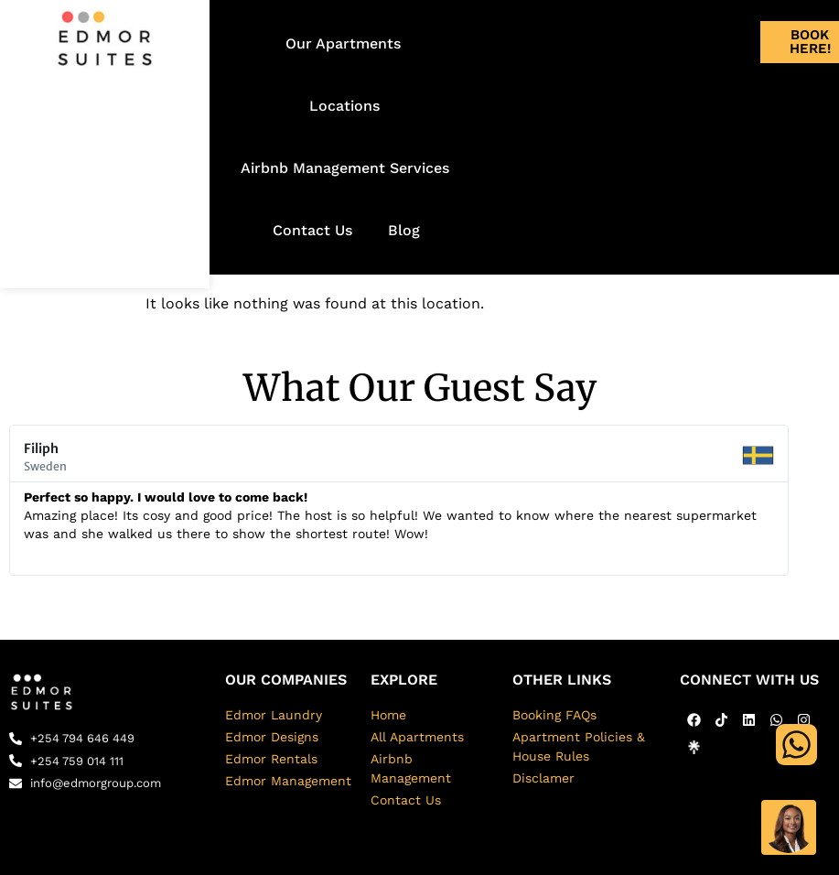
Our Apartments (343, 43)
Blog (404, 230)
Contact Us (312, 230)
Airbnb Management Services (345, 168)
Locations (344, 105)
